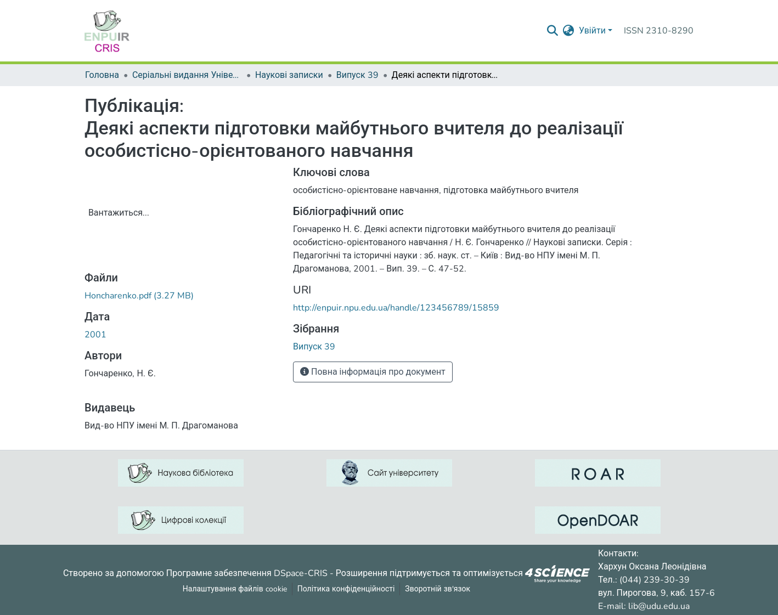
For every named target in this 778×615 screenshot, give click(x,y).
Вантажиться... (118, 213)
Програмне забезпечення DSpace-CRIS (247, 573)
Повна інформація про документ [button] (373, 372)
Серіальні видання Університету (187, 75)
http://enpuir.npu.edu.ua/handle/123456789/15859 (396, 308)
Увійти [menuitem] (592, 31)
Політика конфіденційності (346, 589)
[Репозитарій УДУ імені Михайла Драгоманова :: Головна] (106, 30)
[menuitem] (569, 30)
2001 (95, 335)
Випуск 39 (357, 75)
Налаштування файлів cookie (235, 589)
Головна (102, 75)
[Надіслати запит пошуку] (553, 30)
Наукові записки (289, 75)
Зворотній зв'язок (437, 589)
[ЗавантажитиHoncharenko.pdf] (139, 296)
